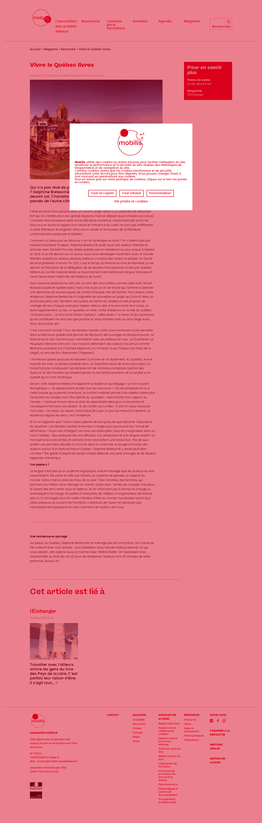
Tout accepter (102, 193)
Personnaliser (160, 193)
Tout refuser (131, 193)
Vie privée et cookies (131, 201)
